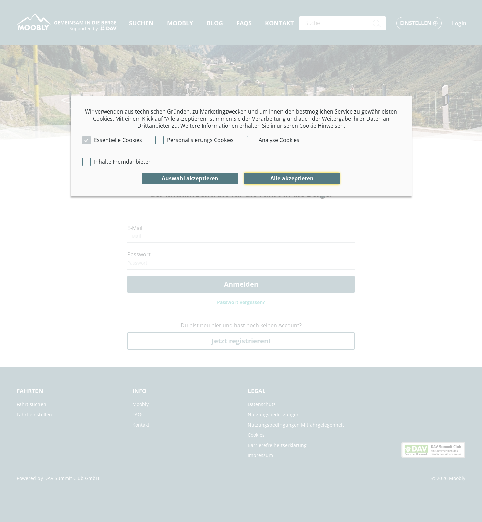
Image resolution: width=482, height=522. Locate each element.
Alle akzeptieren (292, 178)
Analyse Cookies (279, 140)
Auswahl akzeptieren (190, 178)
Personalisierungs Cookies (200, 140)
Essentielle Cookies (118, 140)
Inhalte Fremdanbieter (122, 161)
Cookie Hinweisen (321, 125)
